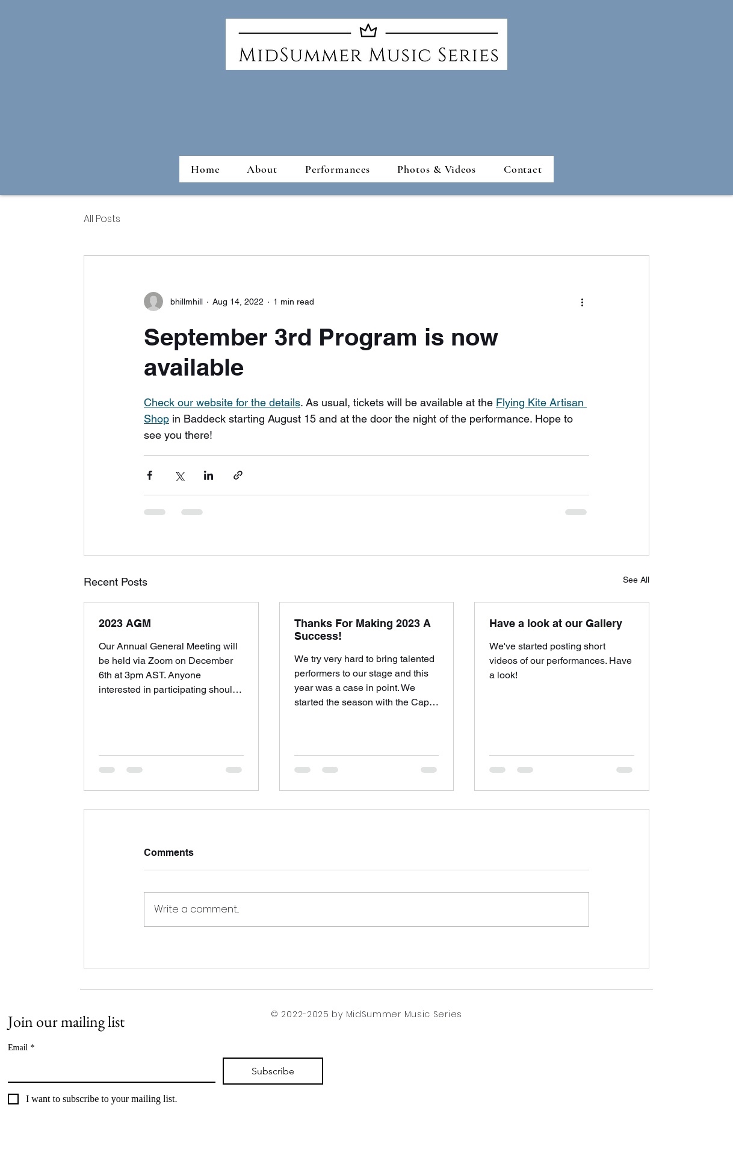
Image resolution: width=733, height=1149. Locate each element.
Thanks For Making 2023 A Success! (362, 629)
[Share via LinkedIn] (208, 475)
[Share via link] (238, 475)
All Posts (102, 219)
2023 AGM (125, 623)
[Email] (108, 1070)
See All (636, 579)
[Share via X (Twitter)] (179, 475)
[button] (338, 169)
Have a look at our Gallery (555, 623)
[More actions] (582, 301)
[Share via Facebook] (149, 475)
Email (21, 1047)
